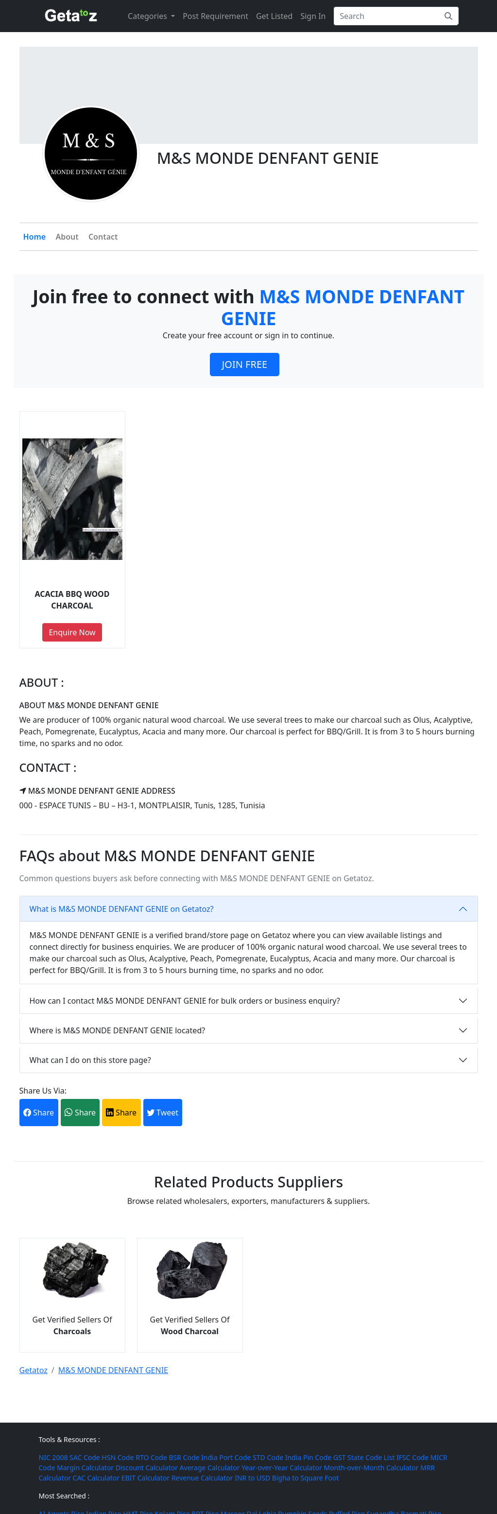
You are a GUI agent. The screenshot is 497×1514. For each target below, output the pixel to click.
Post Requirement (215, 16)
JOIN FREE (244, 364)
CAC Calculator (96, 1477)
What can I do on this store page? (90, 1060)
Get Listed (274, 16)
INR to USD (252, 1477)
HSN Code (118, 1457)
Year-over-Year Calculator (281, 1467)
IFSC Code (412, 1457)
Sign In (313, 16)
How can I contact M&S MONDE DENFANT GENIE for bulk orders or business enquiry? (185, 1000)
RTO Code (151, 1457)
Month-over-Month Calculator (371, 1467)
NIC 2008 (53, 1457)
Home (34, 236)
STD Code (268, 1457)
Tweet (162, 1112)
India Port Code (226, 1457)
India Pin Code (308, 1457)
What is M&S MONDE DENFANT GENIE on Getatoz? (122, 909)
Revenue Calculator (202, 1477)
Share (38, 1112)
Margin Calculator (85, 1467)
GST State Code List (364, 1457)
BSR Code (184, 1457)
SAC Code (84, 1457)
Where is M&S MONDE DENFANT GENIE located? (118, 1030)
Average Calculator (210, 1467)
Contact (103, 236)
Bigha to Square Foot (305, 1477)
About (66, 236)
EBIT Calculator (145, 1477)
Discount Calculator (147, 1467)
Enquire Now (72, 632)
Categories (148, 16)
